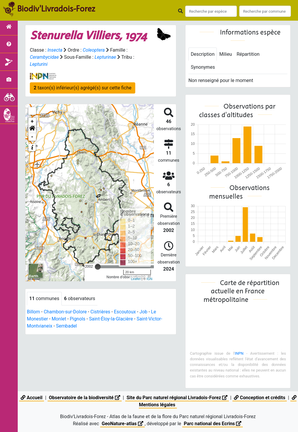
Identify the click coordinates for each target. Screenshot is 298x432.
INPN (239, 353)
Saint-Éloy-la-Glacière (111, 319)
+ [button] (32, 121)
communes (44, 298)
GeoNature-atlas (122, 423)
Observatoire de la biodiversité (84, 397)
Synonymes (203, 67)
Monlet (59, 319)
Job (144, 312)
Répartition (248, 54)
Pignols (78, 319)
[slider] (98, 267)
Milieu (225, 54)
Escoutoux (125, 312)
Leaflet (136, 279)
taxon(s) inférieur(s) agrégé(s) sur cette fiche (82, 88)
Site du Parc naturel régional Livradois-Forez (177, 397)
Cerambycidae (44, 57)
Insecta (55, 50)
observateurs (79, 298)
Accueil (31, 397)
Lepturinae (105, 57)
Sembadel (66, 326)
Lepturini (39, 64)
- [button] (32, 136)
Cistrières (101, 312)
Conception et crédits (259, 397)
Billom (33, 312)
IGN (149, 279)
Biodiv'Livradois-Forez (56, 8)
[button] (32, 129)
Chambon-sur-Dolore (65, 312)
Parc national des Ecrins (212, 423)
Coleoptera (94, 50)
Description (203, 54)
